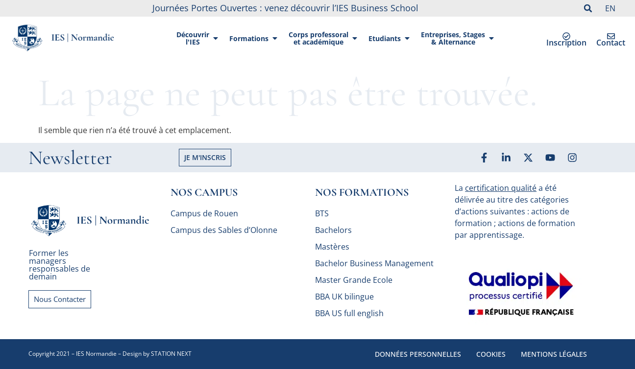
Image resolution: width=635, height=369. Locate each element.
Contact (610, 42)
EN (610, 8)
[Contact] (611, 36)
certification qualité (501, 188)
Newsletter (70, 157)
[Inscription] (566, 36)
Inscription (566, 42)
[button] (588, 8)
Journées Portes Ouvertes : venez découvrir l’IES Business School (285, 8)
